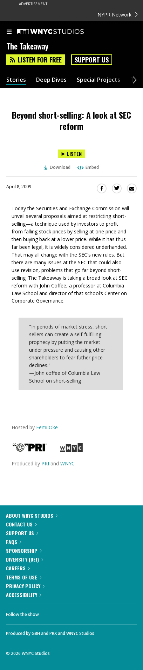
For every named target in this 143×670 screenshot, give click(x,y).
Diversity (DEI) (24, 559)
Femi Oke (47, 427)
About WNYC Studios (31, 515)
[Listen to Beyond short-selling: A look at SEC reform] (71, 154)
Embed (87, 167)
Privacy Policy (25, 586)
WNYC (67, 463)
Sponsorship (24, 550)
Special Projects (98, 80)
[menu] (9, 32)
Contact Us (21, 524)
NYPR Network (117, 14)
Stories (16, 80)
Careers (18, 568)
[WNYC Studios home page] (59, 32)
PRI (45, 463)
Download (57, 167)
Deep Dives (51, 80)
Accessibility (23, 594)
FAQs (13, 541)
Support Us (92, 59)
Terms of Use (23, 577)
